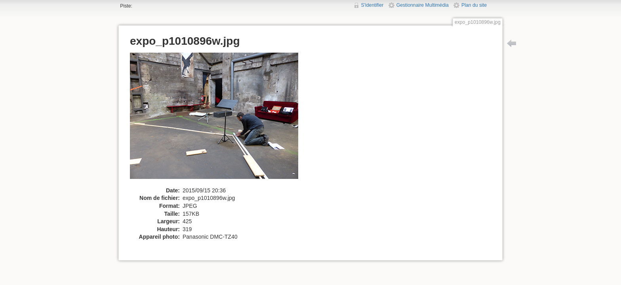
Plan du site (474, 5)
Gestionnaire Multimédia (422, 5)
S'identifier (372, 5)
